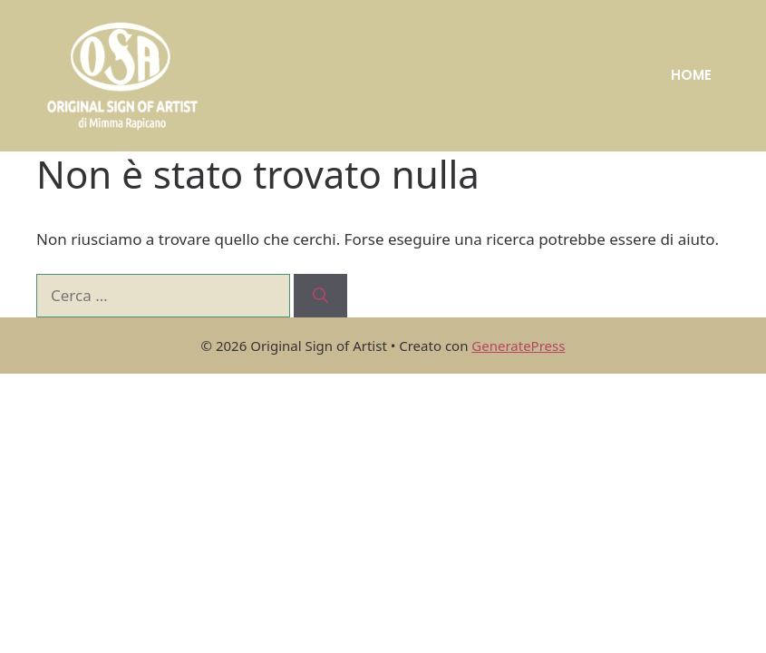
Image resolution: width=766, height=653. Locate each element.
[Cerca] (320, 295)
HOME (691, 74)
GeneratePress (518, 345)
